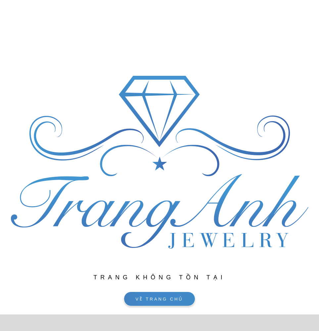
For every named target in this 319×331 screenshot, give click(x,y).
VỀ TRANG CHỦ (160, 299)
